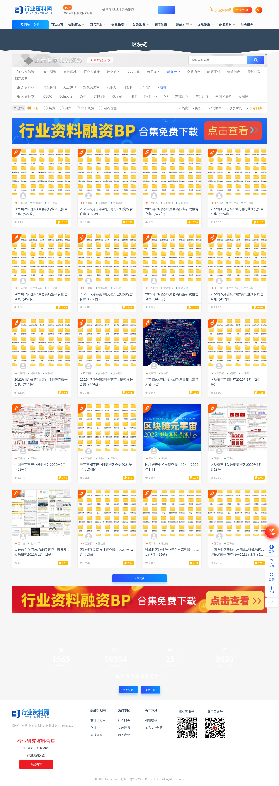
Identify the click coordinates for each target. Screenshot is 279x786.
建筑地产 (182, 24)
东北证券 (181, 96)
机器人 (111, 87)
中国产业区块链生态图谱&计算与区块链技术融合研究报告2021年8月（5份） (237, 554)
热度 (185, 108)
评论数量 (215, 108)
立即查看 (128, 689)
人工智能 (69, 87)
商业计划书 (98, 720)
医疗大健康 (91, 72)
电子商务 (153, 72)
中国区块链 (223, 96)
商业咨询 (96, 735)
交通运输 (117, 202)
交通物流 (117, 24)
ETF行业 (99, 96)
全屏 (272, 576)
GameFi (117, 96)
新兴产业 (96, 24)
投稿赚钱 (151, 720)
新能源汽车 (91, 87)
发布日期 (255, 108)
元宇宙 (145, 87)
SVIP (271, 532)
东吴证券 (201, 96)
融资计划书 (31, 24)
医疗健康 (161, 24)
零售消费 (253, 72)
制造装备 (139, 24)
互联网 (243, 96)
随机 (198, 108)
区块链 (162, 87)
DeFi (83, 96)
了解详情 (150, 689)
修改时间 (235, 108)
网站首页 (57, 24)
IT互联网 (49, 87)
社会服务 (247, 24)
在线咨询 (36, 764)
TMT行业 (150, 96)
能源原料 (225, 24)
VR (166, 96)
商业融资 (49, 72)
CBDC (47, 96)
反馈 (272, 563)
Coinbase (66, 96)
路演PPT (96, 727)
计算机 (128, 87)
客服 (272, 549)
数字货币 (34, 543)
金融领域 (74, 24)
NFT (133, 96)
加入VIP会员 (153, 727)
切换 (272, 590)
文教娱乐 (204, 24)
